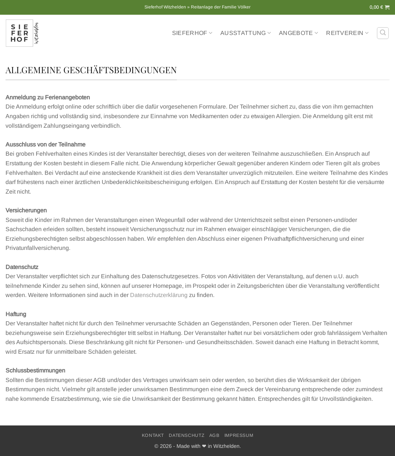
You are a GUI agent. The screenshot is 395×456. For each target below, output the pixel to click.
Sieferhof (192, 32)
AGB (214, 435)
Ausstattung (245, 32)
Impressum (239, 435)
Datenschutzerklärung (159, 295)
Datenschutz (186, 435)
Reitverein (347, 32)
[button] (379, 7)
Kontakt (153, 435)
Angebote (298, 32)
